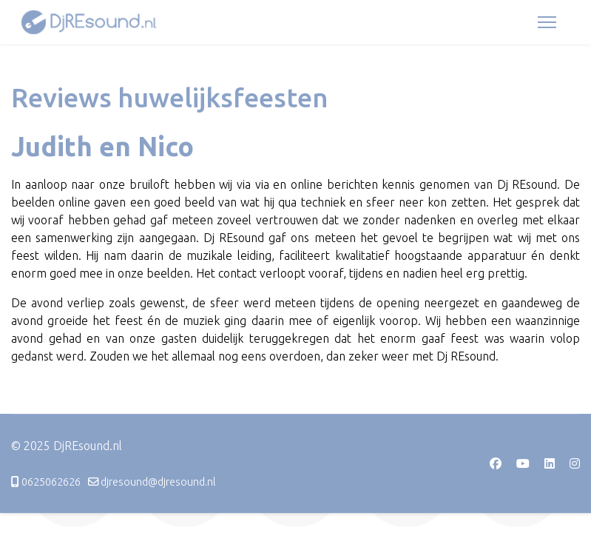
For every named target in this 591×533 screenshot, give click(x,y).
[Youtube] (523, 463)
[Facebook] (495, 463)
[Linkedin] (549, 463)
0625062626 (51, 482)
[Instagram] (575, 463)
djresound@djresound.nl (158, 482)
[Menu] (547, 22)
